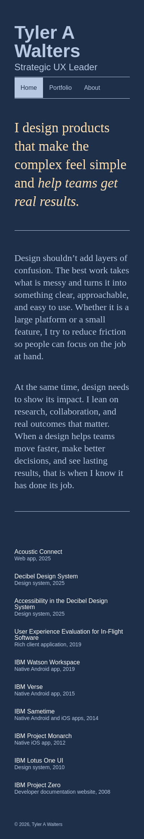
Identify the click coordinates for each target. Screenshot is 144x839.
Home (29, 87)
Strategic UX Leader (64, 47)
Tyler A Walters (47, 824)
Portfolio (60, 87)
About (92, 87)
